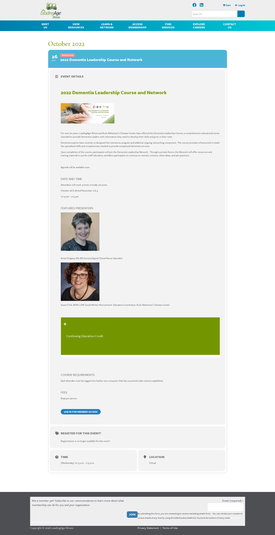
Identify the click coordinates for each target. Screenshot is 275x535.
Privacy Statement (148, 528)
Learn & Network (107, 25)
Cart (228, 5)
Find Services (168, 25)
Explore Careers (199, 25)
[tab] (140, 336)
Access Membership (137, 25)
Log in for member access (80, 412)
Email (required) (232, 501)
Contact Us (229, 25)
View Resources (76, 25)
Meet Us (45, 25)
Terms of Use (170, 528)
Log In (241, 5)
